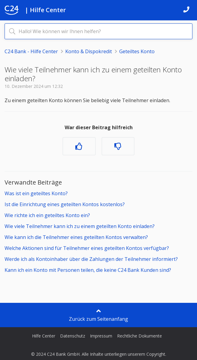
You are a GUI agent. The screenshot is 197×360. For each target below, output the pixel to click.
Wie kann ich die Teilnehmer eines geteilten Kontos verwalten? (76, 237)
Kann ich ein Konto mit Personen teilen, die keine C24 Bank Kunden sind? (88, 270)
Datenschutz (72, 336)
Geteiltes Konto (137, 51)
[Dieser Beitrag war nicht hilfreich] (118, 146)
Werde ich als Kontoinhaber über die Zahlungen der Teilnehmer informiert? (91, 259)
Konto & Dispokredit (88, 51)
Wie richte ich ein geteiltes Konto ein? (47, 215)
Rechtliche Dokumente (139, 336)
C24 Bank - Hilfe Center (31, 51)
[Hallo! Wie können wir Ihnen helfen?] (98, 31)
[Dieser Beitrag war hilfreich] (79, 146)
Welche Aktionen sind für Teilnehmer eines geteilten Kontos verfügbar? (87, 248)
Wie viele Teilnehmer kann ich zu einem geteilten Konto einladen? (80, 226)
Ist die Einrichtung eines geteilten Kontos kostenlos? (65, 204)
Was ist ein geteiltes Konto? (36, 193)
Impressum (101, 336)
